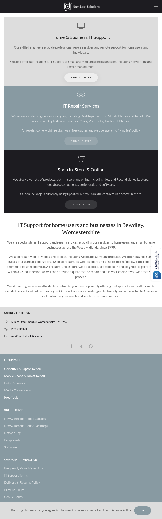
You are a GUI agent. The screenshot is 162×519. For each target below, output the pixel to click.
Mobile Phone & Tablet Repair (24, 376)
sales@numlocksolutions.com (27, 336)
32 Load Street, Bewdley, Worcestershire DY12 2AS (39, 321)
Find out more (81, 77)
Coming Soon (81, 204)
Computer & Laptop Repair (22, 369)
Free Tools (11, 397)
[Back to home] (81, 6)
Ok (142, 510)
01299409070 (19, 329)
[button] (156, 6)
